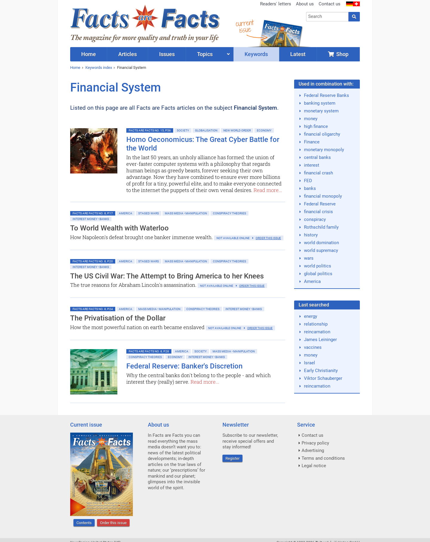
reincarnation (317, 332)
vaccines (313, 347)
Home (75, 67)
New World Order (237, 130)
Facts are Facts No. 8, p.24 (93, 309)
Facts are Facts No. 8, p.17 (93, 213)
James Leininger (320, 339)
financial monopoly (323, 196)
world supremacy (321, 250)
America (125, 213)
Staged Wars (148, 213)
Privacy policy (315, 443)
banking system (319, 103)
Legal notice (314, 465)
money (310, 118)
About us (305, 4)
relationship (316, 324)
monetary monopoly (324, 149)
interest (311, 165)
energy (310, 316)
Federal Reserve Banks (326, 95)
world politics (317, 266)
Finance (312, 142)
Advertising (313, 450)
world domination (321, 242)
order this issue (268, 238)
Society (183, 130)
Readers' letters (275, 4)
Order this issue (113, 523)
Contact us (329, 4)
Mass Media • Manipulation (186, 213)
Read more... (268, 190)
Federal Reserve (320, 204)
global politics (318, 273)
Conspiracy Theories (229, 213)
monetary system (321, 111)
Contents (84, 523)
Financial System (131, 67)
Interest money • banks (91, 219)
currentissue (244, 26)
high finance (316, 126)
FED (308, 180)
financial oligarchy (322, 134)
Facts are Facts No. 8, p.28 (149, 351)
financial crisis (318, 211)
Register (232, 458)
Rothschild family (321, 227)
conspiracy (315, 219)
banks (310, 188)
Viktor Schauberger (323, 378)
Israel (309, 363)
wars (309, 258)
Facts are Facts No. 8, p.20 (93, 261)
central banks (317, 157)
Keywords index (98, 67)
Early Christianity (321, 370)
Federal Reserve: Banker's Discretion (184, 366)
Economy (264, 130)
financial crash (318, 173)
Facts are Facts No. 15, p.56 (150, 130)
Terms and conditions (323, 458)
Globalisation (206, 130)
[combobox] (327, 16)
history (311, 235)
